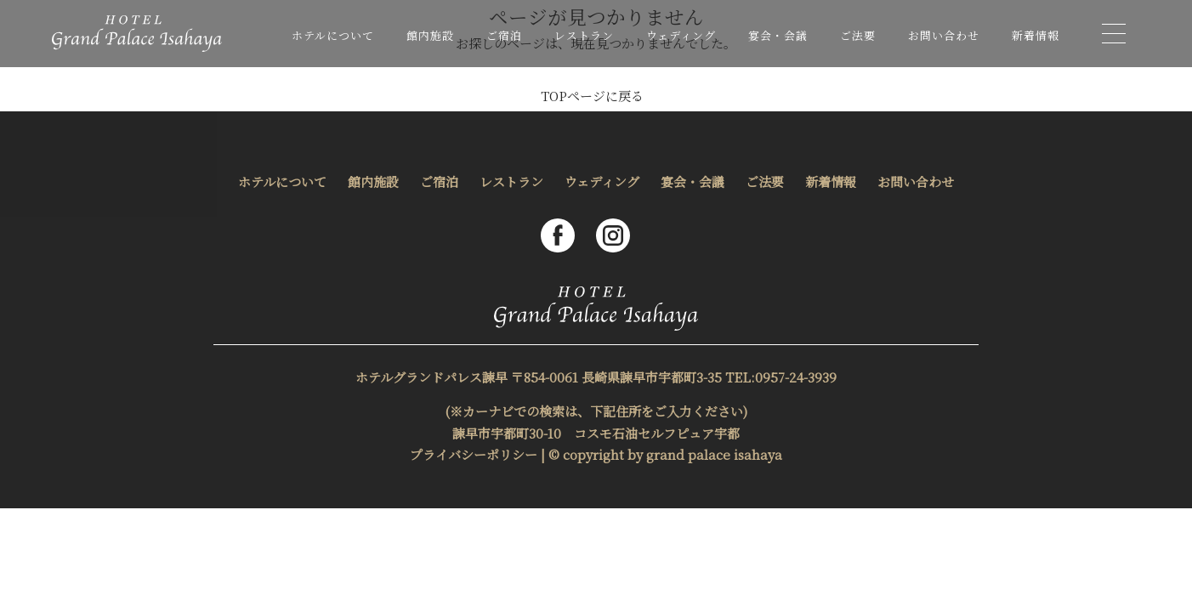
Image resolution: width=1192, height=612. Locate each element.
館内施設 (430, 35)
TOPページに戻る (592, 96)
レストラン (584, 35)
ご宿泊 (504, 35)
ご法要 (858, 35)
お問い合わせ (943, 35)
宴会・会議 (778, 35)
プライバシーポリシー (473, 454)
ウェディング (681, 35)
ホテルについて (333, 35)
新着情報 (1035, 35)
